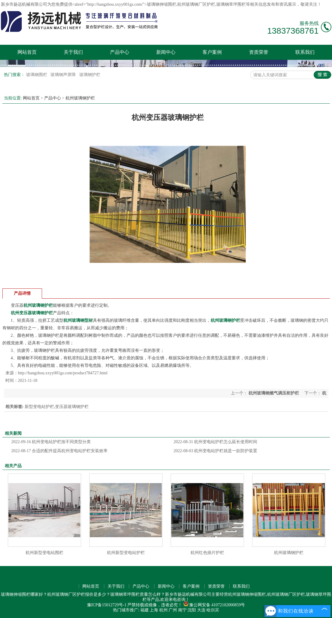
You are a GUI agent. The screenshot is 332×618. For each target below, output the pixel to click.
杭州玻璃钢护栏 (80, 98)
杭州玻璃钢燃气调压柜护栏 (274, 393)
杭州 (163, 610)
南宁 (182, 610)
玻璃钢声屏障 (63, 74)
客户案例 (212, 52)
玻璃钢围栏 (37, 74)
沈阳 (191, 610)
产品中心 (119, 52)
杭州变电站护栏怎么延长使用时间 (215, 442)
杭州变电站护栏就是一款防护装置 (215, 451)
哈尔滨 (212, 610)
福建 (144, 610)
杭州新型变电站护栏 (126, 552)
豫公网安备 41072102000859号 (214, 605)
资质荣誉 (258, 52)
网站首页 (27, 52)
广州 (173, 610)
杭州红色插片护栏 (207, 552)
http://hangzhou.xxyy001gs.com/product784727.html (63, 373)
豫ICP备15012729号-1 (106, 605)
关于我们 (73, 52)
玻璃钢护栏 (89, 74)
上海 (154, 610)
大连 (201, 610)
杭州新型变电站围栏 (44, 552)
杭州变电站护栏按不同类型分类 (51, 442)
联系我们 (305, 52)
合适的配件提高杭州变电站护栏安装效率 (59, 451)
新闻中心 (165, 52)
